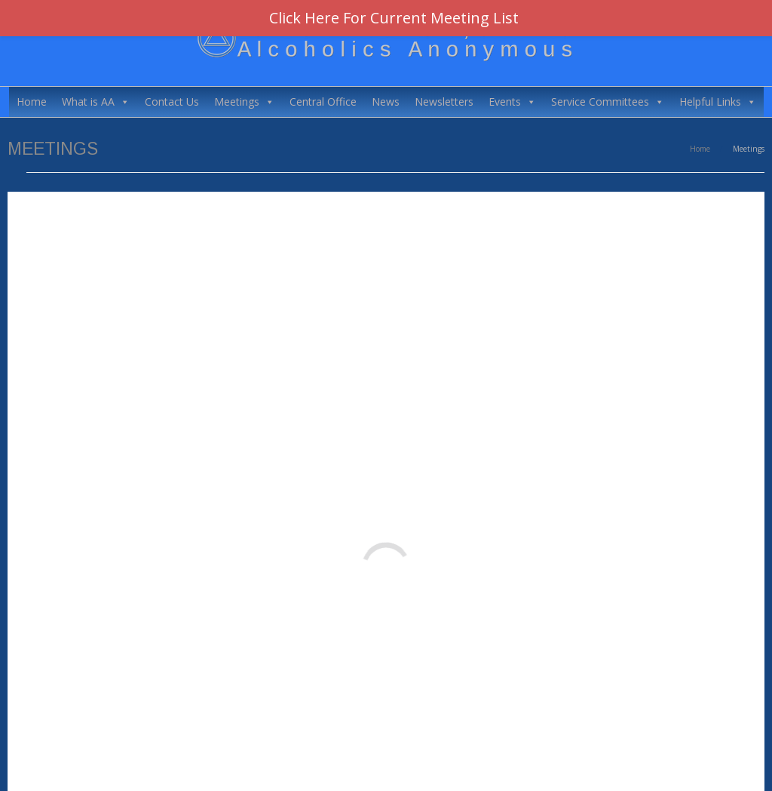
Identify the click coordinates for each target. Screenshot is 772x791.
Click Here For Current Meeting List (394, 18)
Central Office (323, 101)
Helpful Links (717, 102)
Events (512, 102)
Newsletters (444, 101)
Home (32, 101)
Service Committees (607, 102)
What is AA (96, 102)
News (386, 101)
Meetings (244, 102)
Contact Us (172, 101)
